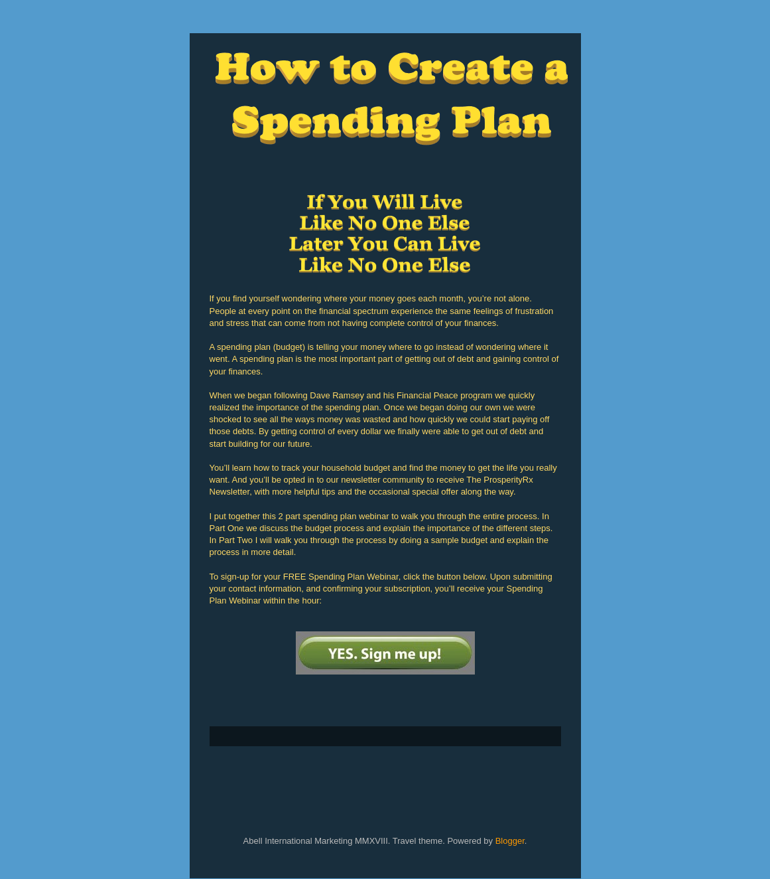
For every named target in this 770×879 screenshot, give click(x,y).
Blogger (510, 841)
